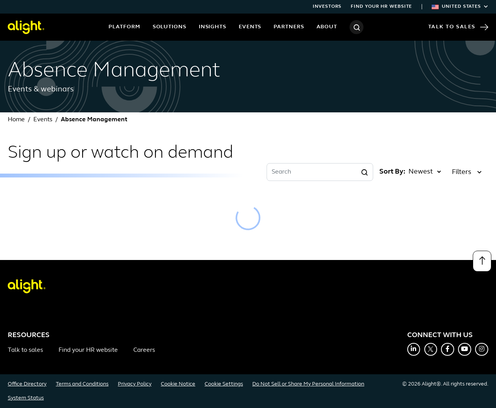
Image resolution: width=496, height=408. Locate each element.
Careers (144, 350)
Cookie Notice (178, 384)
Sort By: (392, 172)
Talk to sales (25, 350)
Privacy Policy (135, 384)
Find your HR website (381, 6)
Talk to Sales (458, 27)
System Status (26, 398)
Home (16, 120)
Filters (467, 172)
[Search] (356, 27)
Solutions (169, 27)
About (327, 27)
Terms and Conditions (82, 384)
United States (460, 6)
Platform (124, 27)
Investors (327, 6)
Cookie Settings (224, 384)
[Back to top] (482, 261)
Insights (212, 27)
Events (250, 27)
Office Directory (27, 384)
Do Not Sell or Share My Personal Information (308, 384)
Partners (289, 27)
